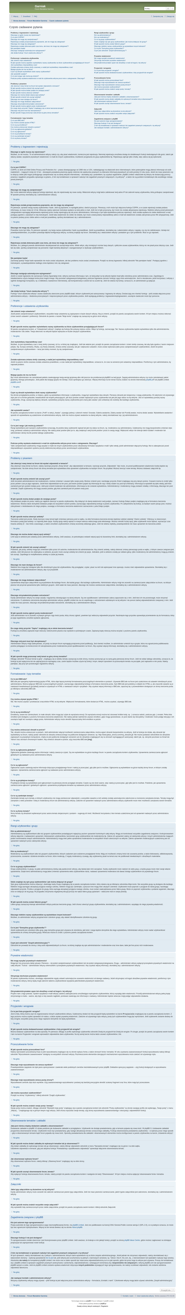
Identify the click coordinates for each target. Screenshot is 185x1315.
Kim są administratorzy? (102, 35)
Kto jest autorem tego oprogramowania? (108, 121)
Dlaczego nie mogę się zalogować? (23, 44)
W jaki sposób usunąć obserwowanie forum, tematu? (112, 103)
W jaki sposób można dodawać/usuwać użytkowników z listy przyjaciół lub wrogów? (123, 72)
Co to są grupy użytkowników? (105, 39)
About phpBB (77, 1227)
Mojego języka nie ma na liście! (22, 69)
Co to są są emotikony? (19, 125)
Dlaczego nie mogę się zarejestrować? (24, 39)
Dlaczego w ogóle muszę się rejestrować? (25, 35)
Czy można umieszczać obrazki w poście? (25, 127)
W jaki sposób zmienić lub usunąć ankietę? (26, 97)
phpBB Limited (78, 1225)
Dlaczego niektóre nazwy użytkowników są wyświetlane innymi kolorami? (120, 46)
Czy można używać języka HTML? (23, 122)
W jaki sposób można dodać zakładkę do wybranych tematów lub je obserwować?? (123, 99)
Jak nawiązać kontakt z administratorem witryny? (111, 128)
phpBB (88, 1301)
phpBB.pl (149, 380)
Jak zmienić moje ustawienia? (21, 60)
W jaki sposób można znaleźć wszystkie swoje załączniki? (114, 113)
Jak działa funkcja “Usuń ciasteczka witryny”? (27, 53)
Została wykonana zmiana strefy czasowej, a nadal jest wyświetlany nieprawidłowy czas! (42, 67)
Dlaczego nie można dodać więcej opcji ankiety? (28, 95)
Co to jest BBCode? (18, 120)
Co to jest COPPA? (17, 37)
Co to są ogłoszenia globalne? (21, 129)
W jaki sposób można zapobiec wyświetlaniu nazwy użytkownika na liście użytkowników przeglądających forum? (50, 63)
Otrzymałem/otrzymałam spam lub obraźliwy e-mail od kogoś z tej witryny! (120, 63)
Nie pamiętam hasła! (18, 48)
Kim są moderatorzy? (101, 37)
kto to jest (49, 1258)
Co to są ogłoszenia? (18, 131)
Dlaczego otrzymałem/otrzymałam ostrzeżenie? (27, 104)
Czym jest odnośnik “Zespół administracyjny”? (110, 50)
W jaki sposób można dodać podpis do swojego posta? (30, 90)
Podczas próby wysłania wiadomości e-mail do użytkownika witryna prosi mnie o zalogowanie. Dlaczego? (48, 78)
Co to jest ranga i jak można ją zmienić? (25, 76)
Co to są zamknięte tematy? (20, 136)
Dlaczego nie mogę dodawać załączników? (26, 101)
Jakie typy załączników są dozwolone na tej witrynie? (112, 111)
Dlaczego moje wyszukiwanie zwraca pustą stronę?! (112, 85)
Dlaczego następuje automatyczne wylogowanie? (28, 50)
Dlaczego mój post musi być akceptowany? (26, 110)
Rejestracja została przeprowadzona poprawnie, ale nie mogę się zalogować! (38, 42)
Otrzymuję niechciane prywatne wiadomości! (109, 60)
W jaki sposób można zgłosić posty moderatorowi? (28, 106)
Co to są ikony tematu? (19, 138)
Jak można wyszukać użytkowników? (107, 87)
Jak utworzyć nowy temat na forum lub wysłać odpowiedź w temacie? (35, 86)
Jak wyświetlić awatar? (19, 74)
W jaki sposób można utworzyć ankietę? (25, 93)
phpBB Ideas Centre (132, 1240)
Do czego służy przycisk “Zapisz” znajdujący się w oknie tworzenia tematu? (37, 108)
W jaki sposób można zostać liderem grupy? (109, 44)
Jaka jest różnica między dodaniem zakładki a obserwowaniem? (116, 97)
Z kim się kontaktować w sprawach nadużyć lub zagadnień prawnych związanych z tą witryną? (127, 125)
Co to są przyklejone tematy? (21, 134)
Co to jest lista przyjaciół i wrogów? (106, 70)
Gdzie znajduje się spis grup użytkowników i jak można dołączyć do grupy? (120, 42)
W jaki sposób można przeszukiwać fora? (108, 80)
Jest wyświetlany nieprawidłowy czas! (24, 65)
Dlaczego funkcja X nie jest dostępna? (107, 123)
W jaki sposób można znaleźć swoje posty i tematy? (112, 89)
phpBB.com (15, 382)
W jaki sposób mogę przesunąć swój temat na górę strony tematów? (35, 113)
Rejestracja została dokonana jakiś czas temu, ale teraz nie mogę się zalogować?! (40, 46)
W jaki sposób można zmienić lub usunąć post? (27, 88)
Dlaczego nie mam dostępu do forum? (24, 99)
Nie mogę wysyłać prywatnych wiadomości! (109, 58)
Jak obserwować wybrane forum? (106, 101)
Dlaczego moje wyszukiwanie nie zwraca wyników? (112, 82)
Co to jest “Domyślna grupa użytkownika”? (109, 48)
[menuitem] (25, 16)
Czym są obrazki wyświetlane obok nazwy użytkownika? (30, 71)
